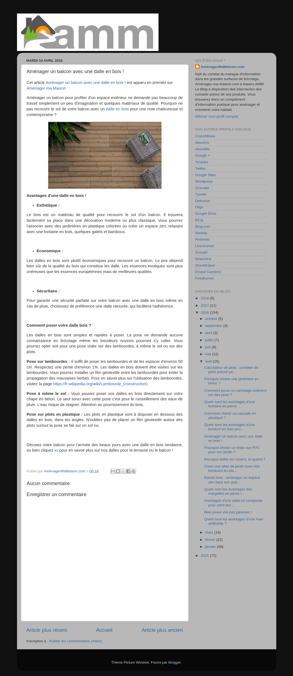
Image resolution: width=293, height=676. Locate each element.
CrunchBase (205, 136)
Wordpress (204, 181)
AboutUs (202, 143)
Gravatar (202, 188)
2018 (205, 298)
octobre (211, 319)
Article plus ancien (162, 630)
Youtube (201, 162)
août (209, 333)
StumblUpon (205, 265)
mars (209, 532)
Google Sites (205, 175)
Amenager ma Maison (46, 88)
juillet (210, 340)
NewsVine (203, 259)
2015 (205, 556)
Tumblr (201, 194)
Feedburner (204, 278)
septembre (214, 326)
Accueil (104, 630)
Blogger (175, 662)
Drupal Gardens (208, 272)
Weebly (201, 233)
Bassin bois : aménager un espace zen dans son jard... (232, 480)
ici (56, 450)
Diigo (199, 207)
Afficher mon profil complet (216, 116)
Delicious (202, 201)
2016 (205, 312)
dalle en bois (117, 109)
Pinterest (202, 239)
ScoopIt (201, 252)
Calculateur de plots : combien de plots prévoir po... (231, 370)
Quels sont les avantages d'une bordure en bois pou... (229, 427)
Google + (202, 155)
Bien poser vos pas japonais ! (228, 512)
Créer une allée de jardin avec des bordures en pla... (232, 468)
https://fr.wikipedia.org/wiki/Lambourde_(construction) (100, 384)
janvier (211, 547)
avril (209, 361)
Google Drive (206, 213)
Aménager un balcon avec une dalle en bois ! (86, 82)
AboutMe (202, 149)
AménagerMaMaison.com (223, 67)
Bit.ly (199, 220)
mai (208, 354)
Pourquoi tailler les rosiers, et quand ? (234, 459)
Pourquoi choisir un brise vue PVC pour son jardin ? (232, 450)
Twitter (200, 168)
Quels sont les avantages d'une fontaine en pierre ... (229, 404)
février (210, 540)
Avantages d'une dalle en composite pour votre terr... (233, 503)
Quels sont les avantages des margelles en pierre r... (228, 491)
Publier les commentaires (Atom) (75, 641)
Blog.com (202, 226)
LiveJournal (204, 246)
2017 (205, 305)
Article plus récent (46, 630)
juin (208, 347)
